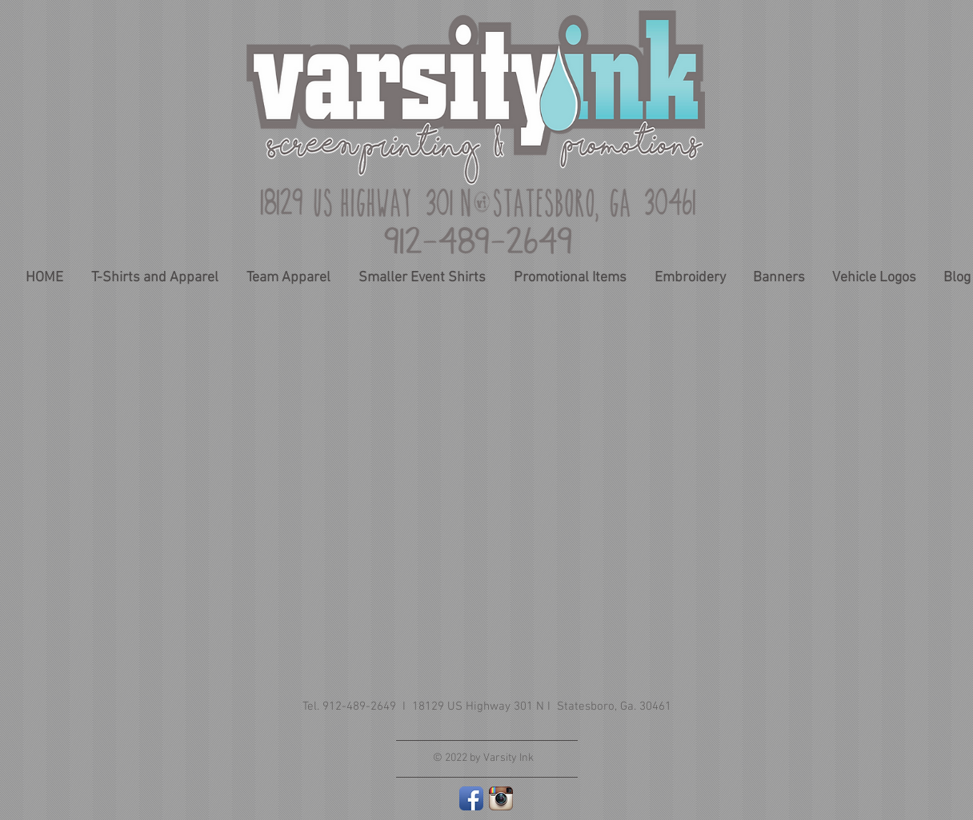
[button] (569, 277)
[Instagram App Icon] (501, 798)
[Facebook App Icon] (471, 798)
